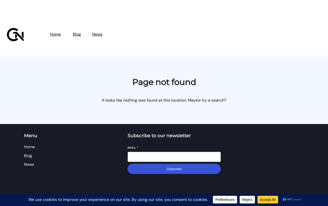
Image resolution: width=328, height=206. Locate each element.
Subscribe (174, 169)
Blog (77, 34)
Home (55, 34)
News (97, 34)
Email (133, 147)
